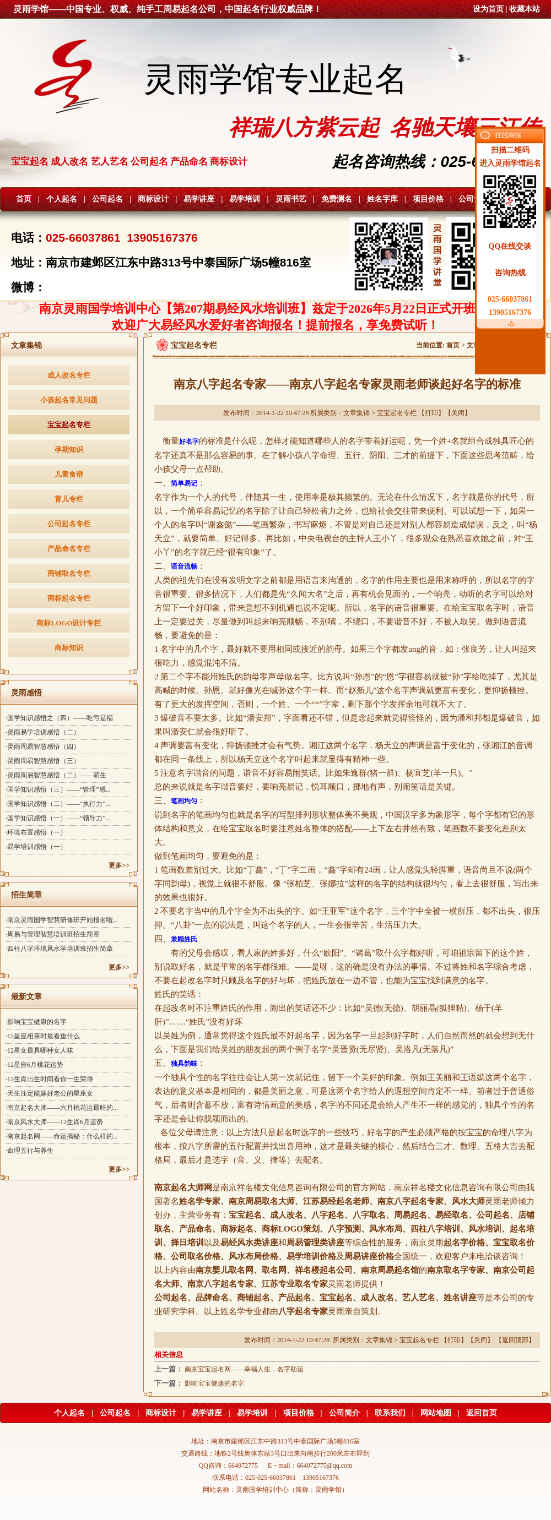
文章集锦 (356, 413)
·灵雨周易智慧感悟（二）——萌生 (56, 775)
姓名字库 (382, 199)
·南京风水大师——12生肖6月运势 (54, 1122)
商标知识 (69, 648)
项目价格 (428, 199)
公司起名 (107, 199)
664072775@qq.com (325, 1465)
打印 (431, 413)
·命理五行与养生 (29, 1150)
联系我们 (390, 1413)
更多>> (119, 865)
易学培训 (244, 199)
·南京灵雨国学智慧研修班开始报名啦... (62, 920)
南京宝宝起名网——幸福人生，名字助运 (244, 1369)
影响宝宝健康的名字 (214, 1383)
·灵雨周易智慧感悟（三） (43, 761)
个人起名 (61, 199)
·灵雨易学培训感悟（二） (43, 732)
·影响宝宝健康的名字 (36, 1022)
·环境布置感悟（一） (36, 832)
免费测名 (336, 199)
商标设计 (153, 199)
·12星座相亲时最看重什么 (43, 1036)
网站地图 (435, 1413)
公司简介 (473, 199)
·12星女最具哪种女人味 (39, 1050)
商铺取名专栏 (68, 573)
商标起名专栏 (68, 598)
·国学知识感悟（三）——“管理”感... (58, 789)
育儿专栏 (69, 499)
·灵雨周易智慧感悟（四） (43, 746)
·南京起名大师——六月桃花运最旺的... (62, 1108)
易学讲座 (198, 199)
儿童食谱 (69, 474)
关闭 (457, 413)
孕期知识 (69, 449)
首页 (23, 199)
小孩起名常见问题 (69, 400)
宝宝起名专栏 (68, 425)
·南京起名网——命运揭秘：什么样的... (62, 1136)
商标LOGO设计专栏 (68, 623)
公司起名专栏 (68, 524)
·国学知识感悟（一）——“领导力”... (58, 818)
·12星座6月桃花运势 (34, 1065)
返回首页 (481, 1413)
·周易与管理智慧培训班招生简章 (53, 934)
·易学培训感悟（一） (36, 847)
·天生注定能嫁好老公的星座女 (49, 1093)
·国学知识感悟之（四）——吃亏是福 (59, 718)
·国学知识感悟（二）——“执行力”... (58, 804)
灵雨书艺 (291, 199)
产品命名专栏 (68, 548)
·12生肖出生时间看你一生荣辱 (49, 1079)
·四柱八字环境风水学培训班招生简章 (59, 948)
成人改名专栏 (68, 375)
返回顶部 (515, 1340)
